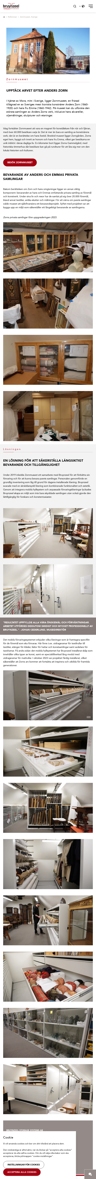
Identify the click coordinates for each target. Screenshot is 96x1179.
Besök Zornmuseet (20, 162)
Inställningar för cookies (24, 1164)
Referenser (12, 17)
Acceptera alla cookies (21, 1172)
